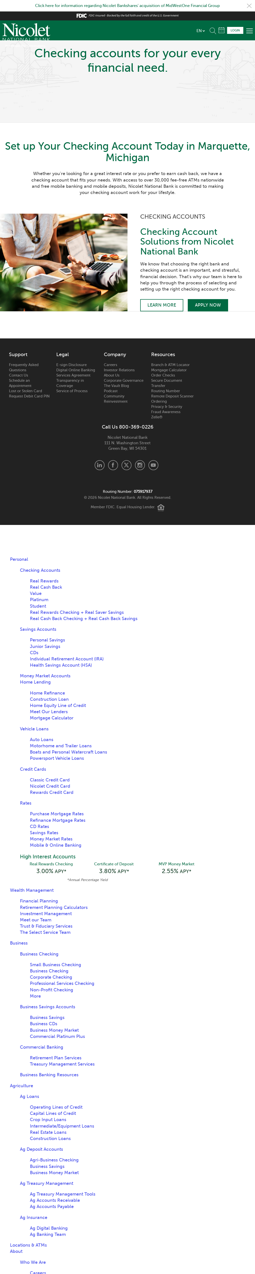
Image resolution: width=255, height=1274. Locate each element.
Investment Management (46, 913)
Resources (163, 354)
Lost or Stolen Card (25, 391)
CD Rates (39, 826)
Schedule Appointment (221, 30)
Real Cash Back (46, 587)
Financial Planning (39, 900)
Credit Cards (33, 769)
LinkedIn (100, 465)
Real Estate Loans (48, 1132)
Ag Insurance (33, 1217)
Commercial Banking (41, 1047)
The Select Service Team (45, 932)
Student (38, 606)
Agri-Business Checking (54, 1159)
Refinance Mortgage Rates (57, 820)
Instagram (140, 465)
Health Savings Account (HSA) (61, 665)
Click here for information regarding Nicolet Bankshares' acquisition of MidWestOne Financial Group (127, 5)
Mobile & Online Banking (55, 845)
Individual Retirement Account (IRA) (67, 658)
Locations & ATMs (28, 1245)
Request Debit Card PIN (29, 396)
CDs (34, 652)
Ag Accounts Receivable (55, 1200)
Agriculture (21, 1085)
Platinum (39, 599)
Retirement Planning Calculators (54, 907)
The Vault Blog (116, 386)
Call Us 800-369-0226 (127, 427)
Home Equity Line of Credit (58, 705)
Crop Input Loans (48, 1119)
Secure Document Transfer (166, 383)
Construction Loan (49, 699)
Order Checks (163, 375)
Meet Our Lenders (49, 711)
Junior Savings (45, 646)
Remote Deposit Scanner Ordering (172, 398)
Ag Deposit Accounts (41, 1149)
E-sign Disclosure (71, 365)
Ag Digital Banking (49, 1228)
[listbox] (200, 30)
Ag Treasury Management (46, 1183)
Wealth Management (32, 890)
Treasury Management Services (62, 1064)
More (35, 996)
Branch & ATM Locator (170, 365)
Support (18, 354)
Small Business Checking (55, 964)
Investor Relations (119, 370)
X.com (126, 465)
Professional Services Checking (62, 983)
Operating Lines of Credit (56, 1107)
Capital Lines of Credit (53, 1113)
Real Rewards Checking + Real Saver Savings (77, 612)
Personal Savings (47, 639)
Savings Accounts (38, 629)
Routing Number (165, 391)
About (16, 1251)
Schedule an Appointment (20, 383)
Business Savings (47, 1017)
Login (235, 30)
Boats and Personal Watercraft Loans (68, 752)
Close (249, 5)
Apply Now (208, 305)
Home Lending (35, 682)
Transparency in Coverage (70, 383)
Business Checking (39, 954)
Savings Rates (44, 832)
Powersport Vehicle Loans (57, 758)
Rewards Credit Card (51, 792)
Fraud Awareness (166, 412)
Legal (62, 354)
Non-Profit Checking (51, 989)
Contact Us (18, 375)
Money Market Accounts (45, 675)
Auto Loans (41, 739)
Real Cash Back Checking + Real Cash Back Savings (83, 618)
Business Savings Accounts (47, 1006)
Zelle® (156, 417)
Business (19, 943)
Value (36, 593)
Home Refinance (47, 693)
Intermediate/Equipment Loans (62, 1126)
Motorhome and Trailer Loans (61, 745)
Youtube (153, 465)
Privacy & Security (166, 407)
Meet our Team (35, 919)
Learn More (161, 305)
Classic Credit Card (50, 779)
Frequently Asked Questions (24, 367)
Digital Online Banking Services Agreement (75, 372)
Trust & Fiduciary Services (46, 926)
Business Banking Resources (49, 1074)
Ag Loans (29, 1096)
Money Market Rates (51, 838)
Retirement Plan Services (55, 1057)
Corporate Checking (51, 977)
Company (115, 354)
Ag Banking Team (48, 1234)
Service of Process (72, 391)
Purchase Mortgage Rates (57, 813)
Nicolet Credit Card (50, 786)
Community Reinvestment (116, 398)
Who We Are (33, 1262)
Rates (25, 803)
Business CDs (43, 1023)
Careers (110, 365)
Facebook (113, 465)
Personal (19, 559)
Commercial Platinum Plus (57, 1036)
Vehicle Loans (34, 728)
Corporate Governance (123, 380)
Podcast (111, 391)
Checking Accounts (40, 570)
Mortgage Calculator (169, 370)
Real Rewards (44, 580)
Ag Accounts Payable (52, 1206)
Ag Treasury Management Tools (62, 1194)
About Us (112, 375)
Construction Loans (50, 1138)
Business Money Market (54, 1030)
